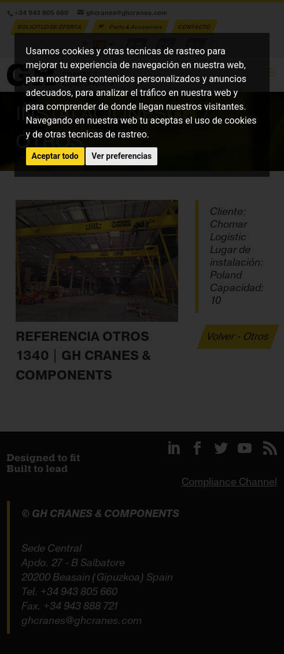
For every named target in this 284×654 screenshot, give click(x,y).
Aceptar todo (55, 156)
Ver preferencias (121, 156)
